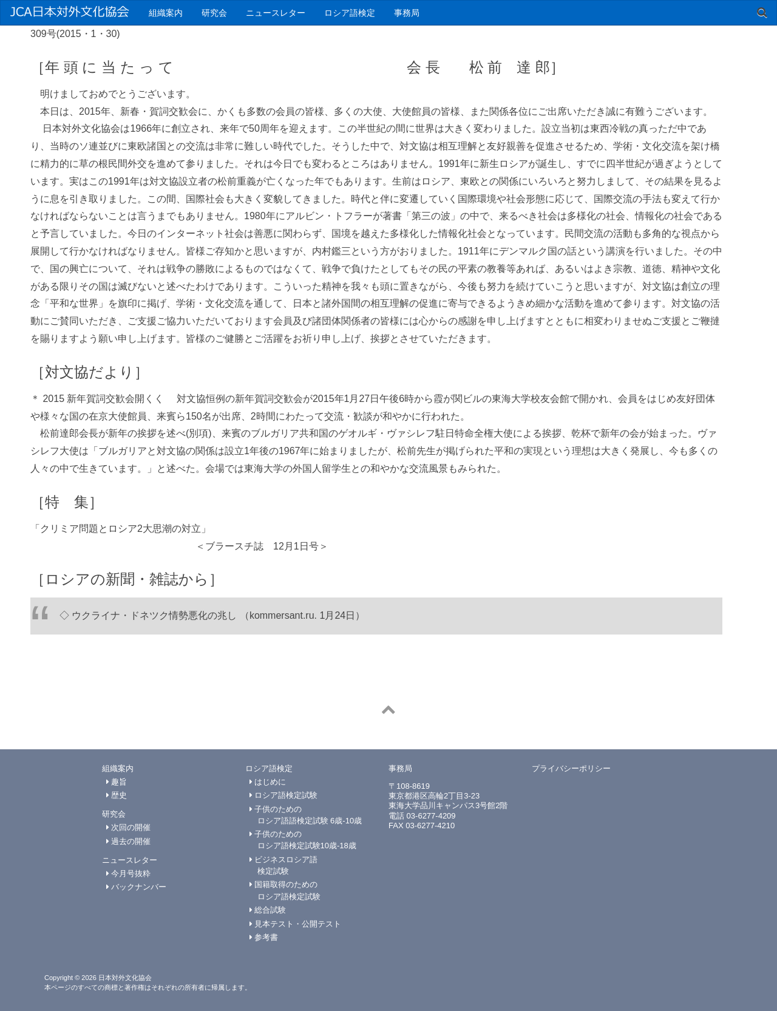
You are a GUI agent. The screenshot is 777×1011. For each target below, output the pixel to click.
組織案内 (166, 13)
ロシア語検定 (349, 13)
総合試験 (268, 909)
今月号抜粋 (128, 873)
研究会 (214, 13)
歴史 (116, 795)
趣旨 (116, 781)
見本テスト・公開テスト (295, 923)
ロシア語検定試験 (283, 795)
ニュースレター (275, 13)
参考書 (264, 937)
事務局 (406, 13)
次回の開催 (128, 827)
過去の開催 (128, 841)
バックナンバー (136, 886)
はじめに (268, 781)
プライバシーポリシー (571, 768)
